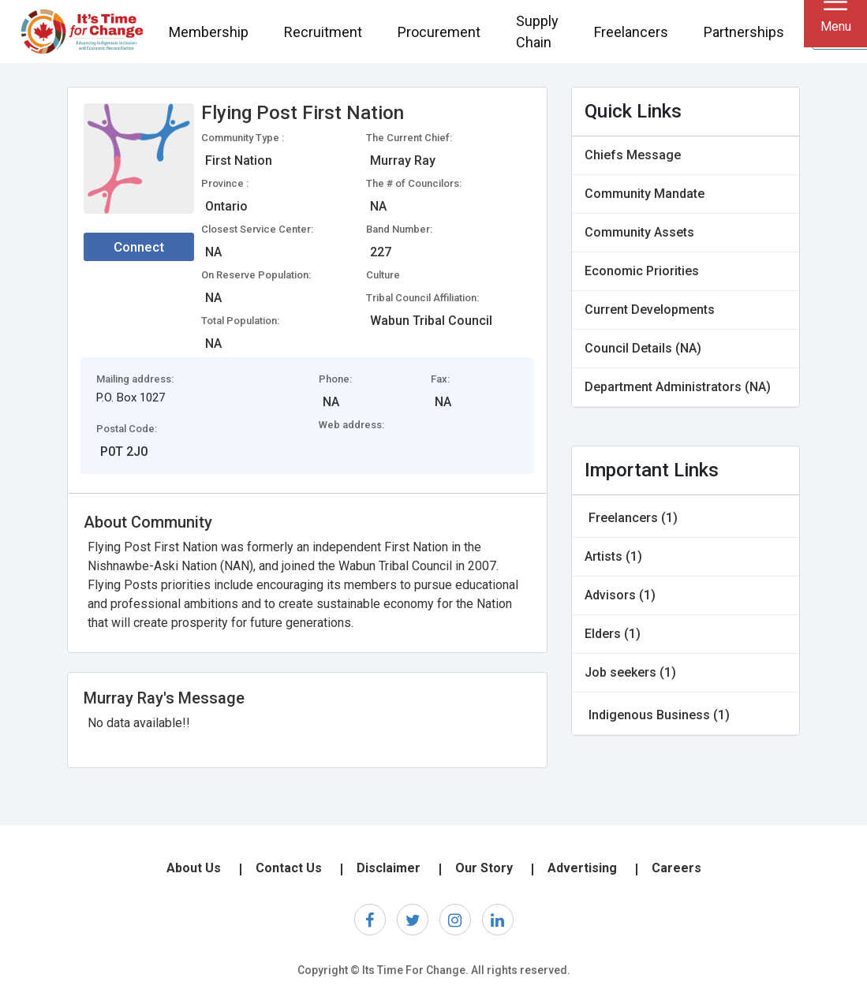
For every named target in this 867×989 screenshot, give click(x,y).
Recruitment (323, 32)
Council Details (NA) (643, 348)
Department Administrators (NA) (678, 386)
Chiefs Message (633, 154)
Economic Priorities (642, 270)
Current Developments (650, 309)
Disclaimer (388, 867)
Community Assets (639, 232)
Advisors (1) (620, 595)
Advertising (582, 867)
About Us (193, 867)
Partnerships (744, 32)
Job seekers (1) (630, 672)
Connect (139, 247)
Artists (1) (613, 556)
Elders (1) (613, 633)
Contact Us (289, 867)
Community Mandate (644, 193)
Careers (676, 867)
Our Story (484, 867)
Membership (209, 32)
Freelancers (631, 32)
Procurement (439, 32)
